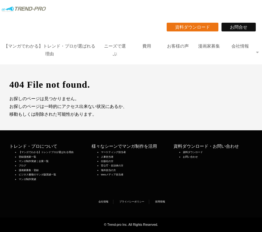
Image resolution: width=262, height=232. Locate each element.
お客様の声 (178, 46)
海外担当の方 (108, 170)
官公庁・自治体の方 (112, 165)
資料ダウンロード (194, 27)
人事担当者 (107, 156)
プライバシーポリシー (131, 201)
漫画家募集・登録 (29, 170)
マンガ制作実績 (27, 179)
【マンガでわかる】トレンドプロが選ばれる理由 (46, 152)
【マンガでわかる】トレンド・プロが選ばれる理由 (49, 50)
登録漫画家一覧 (27, 156)
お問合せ (241, 27)
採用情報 (160, 201)
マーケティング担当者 (113, 152)
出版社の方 (107, 161)
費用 (146, 46)
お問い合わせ (190, 156)
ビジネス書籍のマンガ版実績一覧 (37, 174)
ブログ (22, 165)
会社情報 (240, 46)
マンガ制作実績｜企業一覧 (34, 161)
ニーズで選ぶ (115, 50)
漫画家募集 (209, 46)
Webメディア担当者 (112, 174)
